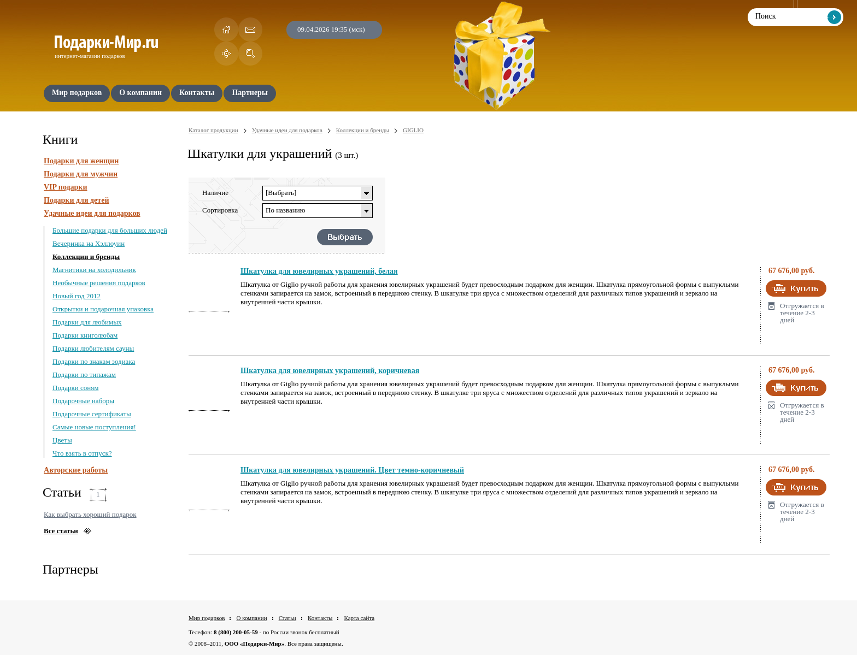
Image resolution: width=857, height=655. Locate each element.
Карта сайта (359, 618)
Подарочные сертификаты (91, 414)
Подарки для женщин (81, 161)
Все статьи (61, 531)
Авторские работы (76, 470)
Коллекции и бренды (86, 256)
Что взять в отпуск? (82, 453)
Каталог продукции (213, 130)
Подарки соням (75, 387)
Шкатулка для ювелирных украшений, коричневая (329, 371)
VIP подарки (65, 187)
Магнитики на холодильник (94, 269)
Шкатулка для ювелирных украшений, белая (319, 271)
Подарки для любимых (86, 322)
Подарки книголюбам (85, 335)
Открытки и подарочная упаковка (103, 309)
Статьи (287, 618)
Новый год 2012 (76, 296)
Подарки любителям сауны (93, 348)
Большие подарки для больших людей (109, 230)
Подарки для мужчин (81, 174)
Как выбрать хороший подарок (90, 514)
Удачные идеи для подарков (92, 213)
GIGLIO (413, 130)
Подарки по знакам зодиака (93, 361)
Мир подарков (207, 618)
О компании (251, 618)
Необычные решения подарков (98, 283)
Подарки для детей (76, 200)
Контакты (320, 618)
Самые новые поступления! (94, 427)
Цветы (62, 440)
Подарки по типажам (84, 374)
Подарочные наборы (83, 401)
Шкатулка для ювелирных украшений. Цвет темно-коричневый (352, 470)
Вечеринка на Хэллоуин (88, 243)
